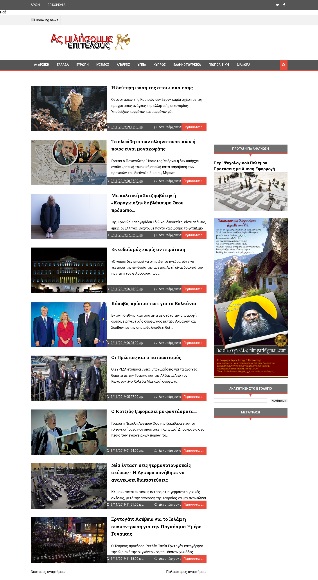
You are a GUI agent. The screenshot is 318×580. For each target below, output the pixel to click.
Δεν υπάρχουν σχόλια (172, 127)
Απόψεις (123, 64)
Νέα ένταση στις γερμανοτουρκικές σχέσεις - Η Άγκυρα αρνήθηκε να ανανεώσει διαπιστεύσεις (153, 476)
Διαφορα (243, 64)
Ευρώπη (82, 64)
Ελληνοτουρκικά (187, 64)
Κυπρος (160, 64)
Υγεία (142, 64)
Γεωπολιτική (218, 64)
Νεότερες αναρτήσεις (48, 577)
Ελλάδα (63, 64)
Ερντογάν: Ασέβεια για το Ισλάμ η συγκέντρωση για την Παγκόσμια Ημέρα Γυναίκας (149, 531)
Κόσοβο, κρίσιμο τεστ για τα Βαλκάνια (146, 306)
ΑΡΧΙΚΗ (36, 5)
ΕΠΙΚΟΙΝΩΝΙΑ (57, 5)
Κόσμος (102, 64)
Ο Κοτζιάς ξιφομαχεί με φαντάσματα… (146, 415)
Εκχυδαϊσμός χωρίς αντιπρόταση (141, 251)
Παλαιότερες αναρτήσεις (182, 577)
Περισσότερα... (189, 127)
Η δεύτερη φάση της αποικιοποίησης (144, 87)
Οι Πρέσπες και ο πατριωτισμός (139, 360)
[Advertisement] (210, 41)
